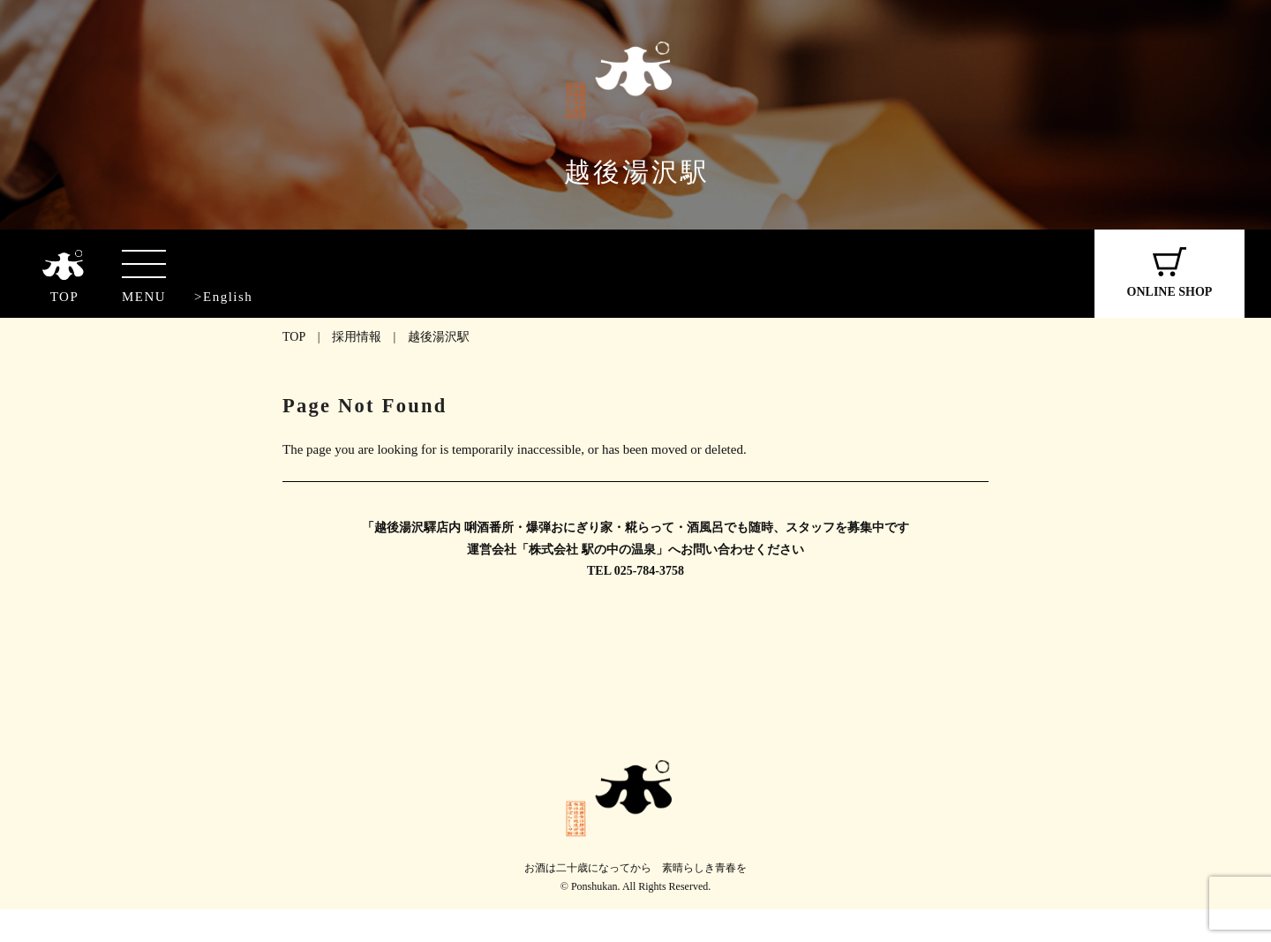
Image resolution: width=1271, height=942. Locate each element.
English (227, 297)
